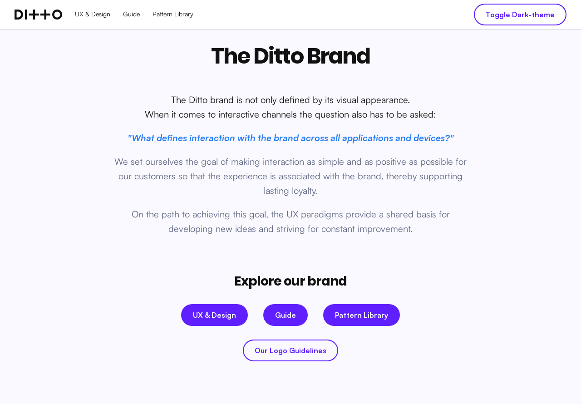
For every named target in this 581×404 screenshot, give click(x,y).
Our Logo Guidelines (290, 350)
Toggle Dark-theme (520, 14)
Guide (131, 14)
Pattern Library (173, 14)
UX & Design (92, 14)
